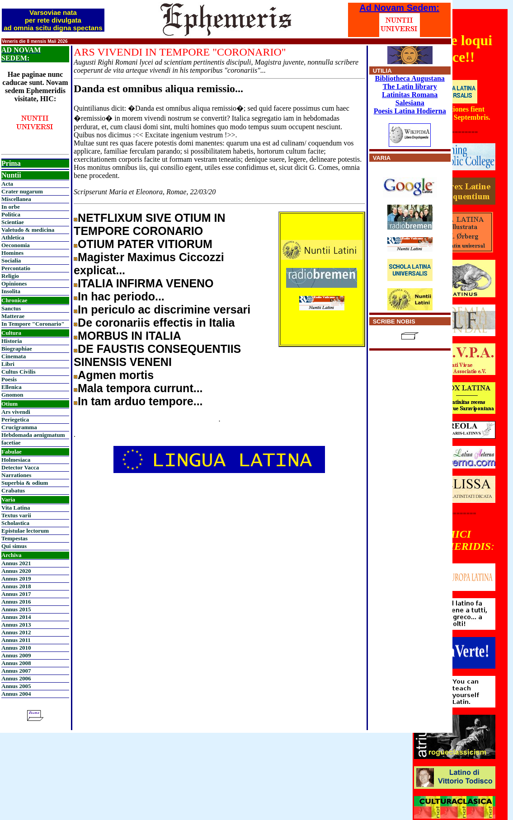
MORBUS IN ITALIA (129, 335)
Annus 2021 (16, 563)
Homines (12, 252)
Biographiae (16, 348)
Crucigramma (19, 427)
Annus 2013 (16, 624)
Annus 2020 (16, 570)
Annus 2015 (16, 609)
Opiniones (14, 283)
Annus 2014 (16, 617)
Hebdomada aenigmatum (33, 434)
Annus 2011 (16, 640)
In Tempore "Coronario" (33, 323)
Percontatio (15, 268)
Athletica (12, 237)
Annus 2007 (16, 670)
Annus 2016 (16, 601)
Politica (10, 214)
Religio (10, 275)
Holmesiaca (15, 459)
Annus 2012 (16, 632)
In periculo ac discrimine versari (164, 309)
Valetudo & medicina (27, 229)
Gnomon (12, 394)
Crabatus (13, 490)
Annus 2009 (16, 655)
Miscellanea (16, 199)
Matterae (12, 316)
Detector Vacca (20, 467)
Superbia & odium (24, 482)
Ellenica (11, 387)
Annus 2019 (16, 578)
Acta (7, 183)
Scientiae (12, 222)
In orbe (10, 206)
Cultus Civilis (18, 371)
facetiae (11, 442)
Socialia (11, 260)
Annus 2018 (16, 586)
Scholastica (15, 523)
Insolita (10, 291)
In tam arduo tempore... (140, 401)
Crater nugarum (22, 191)
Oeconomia (15, 245)
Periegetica (15, 419)
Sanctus (11, 308)
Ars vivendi (15, 411)
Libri (7, 364)
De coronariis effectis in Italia (156, 322)
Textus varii (16, 515)
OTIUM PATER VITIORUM (145, 244)
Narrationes (16, 475)
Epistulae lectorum (25, 530)
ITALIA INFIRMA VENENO (145, 283)
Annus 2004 (16, 693)
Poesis (9, 379)
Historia (11, 340)
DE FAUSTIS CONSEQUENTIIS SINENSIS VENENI (157, 355)
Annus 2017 (16, 593)
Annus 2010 (16, 647)
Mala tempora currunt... (140, 388)
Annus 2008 (16, 663)
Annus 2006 (16, 678)
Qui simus (14, 546)
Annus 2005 (16, 686)
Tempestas (14, 538)
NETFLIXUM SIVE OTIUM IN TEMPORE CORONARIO (149, 224)
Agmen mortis (116, 375)
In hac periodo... (121, 296)
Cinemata (13, 356)
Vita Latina (15, 507)
